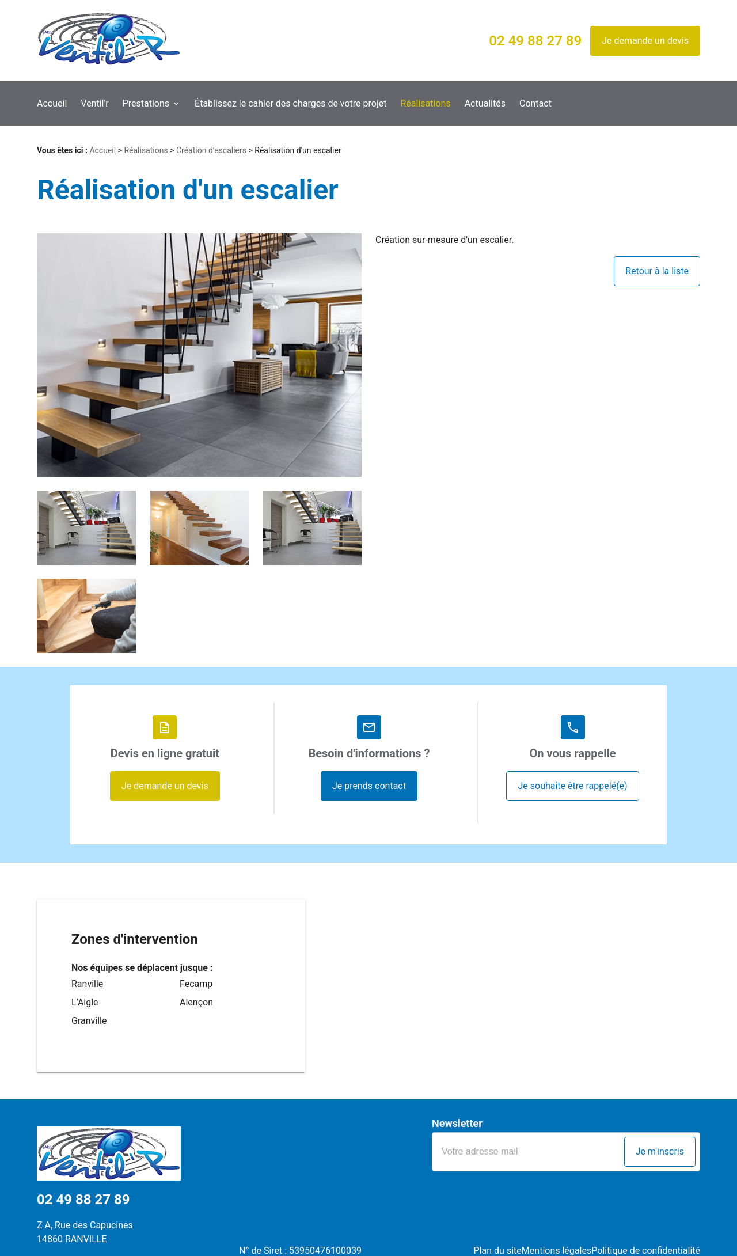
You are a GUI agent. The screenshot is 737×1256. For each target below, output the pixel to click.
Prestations (146, 103)
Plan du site (484, 1230)
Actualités (485, 103)
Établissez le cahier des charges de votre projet (290, 103)
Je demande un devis (645, 40)
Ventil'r (94, 103)
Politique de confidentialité (645, 1230)
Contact (535, 103)
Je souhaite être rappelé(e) (572, 785)
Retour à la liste (657, 270)
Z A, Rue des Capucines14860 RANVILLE (85, 1223)
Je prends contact (369, 785)
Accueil (52, 103)
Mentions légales (549, 1230)
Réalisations (426, 103)
